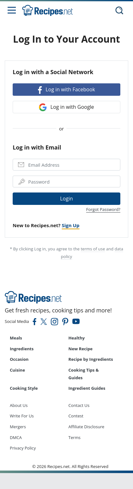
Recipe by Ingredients (90, 359)
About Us (19, 405)
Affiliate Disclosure (86, 427)
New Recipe (80, 349)
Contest (75, 416)
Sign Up (70, 225)
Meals (16, 338)
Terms (74, 437)
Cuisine (17, 370)
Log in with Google (66, 107)
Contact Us (78, 405)
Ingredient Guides (86, 388)
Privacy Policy (23, 448)
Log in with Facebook (66, 90)
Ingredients (22, 349)
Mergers (18, 427)
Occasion (19, 359)
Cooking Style (24, 388)
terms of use (93, 249)
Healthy (76, 338)
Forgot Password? (103, 209)
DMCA (16, 437)
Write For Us (22, 416)
